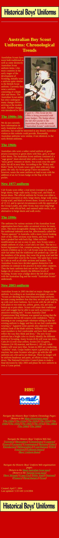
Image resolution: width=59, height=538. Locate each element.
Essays (6, 444)
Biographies (21, 441)
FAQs (52, 447)
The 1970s (39, 423)
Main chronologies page (36, 418)
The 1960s (8, 145)
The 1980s (51, 423)
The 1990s (8, 217)
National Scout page (35, 473)
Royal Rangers (31, 478)
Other (52, 444)
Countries (49, 441)
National (50, 475)
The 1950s (15, 423)
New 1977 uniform (15, 184)
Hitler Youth (38, 475)
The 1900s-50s (11, 116)
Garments (17, 444)
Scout (43, 478)
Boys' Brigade (11, 475)
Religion (44, 444)
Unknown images (35, 449)
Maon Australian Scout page (35, 470)
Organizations (30, 444)
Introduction (10, 447)
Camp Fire (25, 475)
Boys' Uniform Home (29, 452)
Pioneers (17, 478)
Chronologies (36, 441)
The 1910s (21, 421)
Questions (20, 449)
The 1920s (33, 421)
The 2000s (35, 426)
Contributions (40, 447)
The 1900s (9, 421)
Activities (9, 441)
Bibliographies (25, 447)
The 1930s (45, 421)
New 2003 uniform (15, 285)
